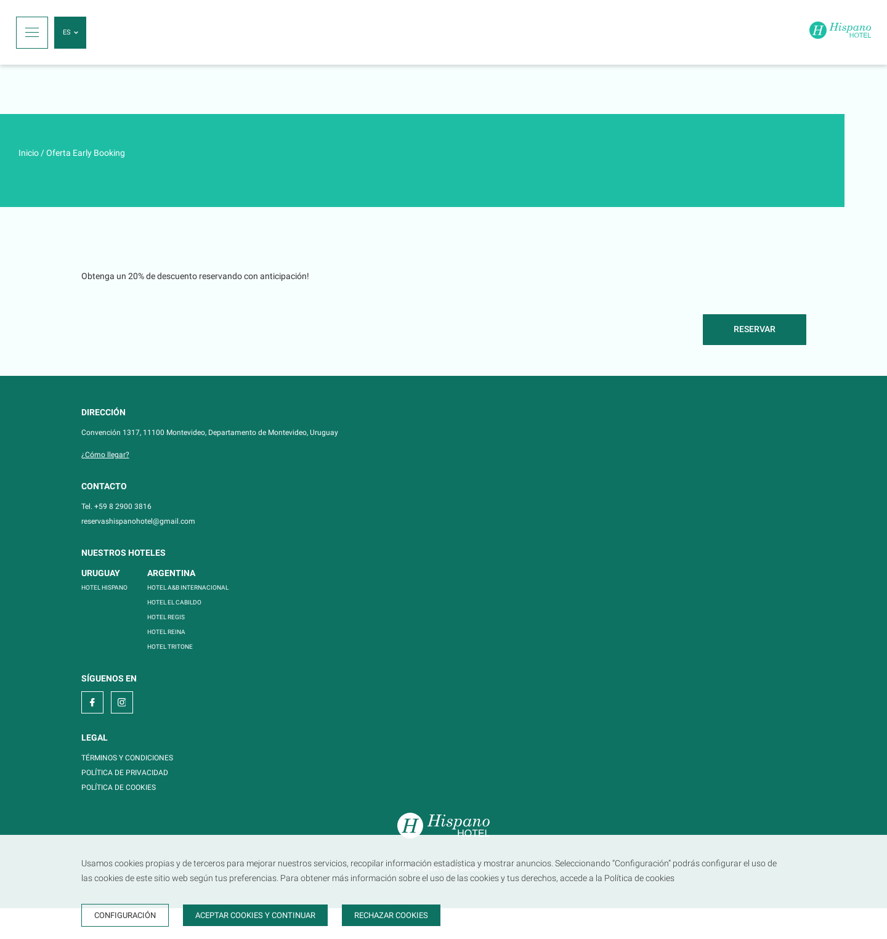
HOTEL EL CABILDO (174, 602)
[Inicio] (840, 32)
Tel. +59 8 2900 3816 (116, 506)
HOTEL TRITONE (170, 646)
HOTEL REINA (166, 631)
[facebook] (92, 702)
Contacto (104, 486)
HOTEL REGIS (166, 617)
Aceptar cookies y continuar (255, 915)
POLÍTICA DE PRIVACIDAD (124, 772)
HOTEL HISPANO (104, 587)
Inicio (28, 153)
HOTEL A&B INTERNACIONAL (188, 587)
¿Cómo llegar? (105, 454)
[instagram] (122, 702)
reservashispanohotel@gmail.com (138, 521)
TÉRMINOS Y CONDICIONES (127, 758)
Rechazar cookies (391, 915)
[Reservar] (754, 329)
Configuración (125, 915)
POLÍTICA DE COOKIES (118, 787)
